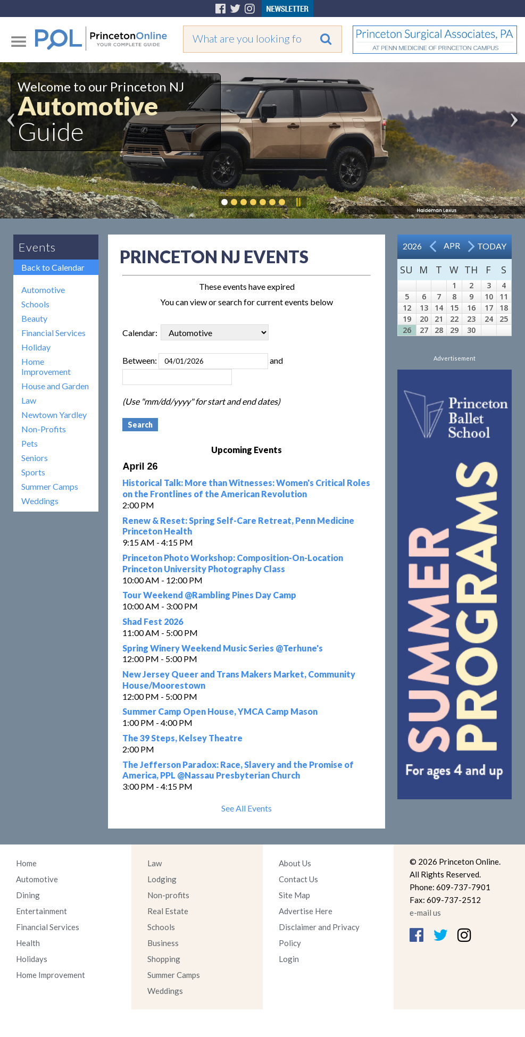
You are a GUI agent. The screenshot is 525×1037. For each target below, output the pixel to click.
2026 (412, 246)
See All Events (246, 808)
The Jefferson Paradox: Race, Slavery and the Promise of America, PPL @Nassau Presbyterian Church (238, 770)
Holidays (31, 959)
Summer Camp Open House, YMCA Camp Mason (220, 711)
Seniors (34, 458)
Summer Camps (49, 486)
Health (28, 943)
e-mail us (425, 912)
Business (163, 943)
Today (491, 246)
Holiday (36, 347)
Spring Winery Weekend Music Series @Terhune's (222, 648)
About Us (295, 863)
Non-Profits (43, 429)
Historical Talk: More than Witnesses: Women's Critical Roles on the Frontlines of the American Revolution (246, 488)
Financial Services (53, 333)
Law (28, 400)
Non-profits (168, 895)
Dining (28, 895)
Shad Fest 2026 (152, 621)
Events (37, 247)
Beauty (34, 318)
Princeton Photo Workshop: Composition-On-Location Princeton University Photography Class (232, 563)
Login (289, 959)
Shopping (163, 959)
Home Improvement (46, 366)
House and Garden (55, 386)
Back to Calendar (53, 267)
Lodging (162, 879)
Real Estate (167, 911)
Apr (452, 245)
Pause (298, 202)
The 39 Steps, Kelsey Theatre (182, 738)
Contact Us (298, 879)
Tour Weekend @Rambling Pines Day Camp (209, 595)
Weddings (40, 501)
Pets (29, 443)
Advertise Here (305, 911)
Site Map (294, 895)
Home (26, 863)
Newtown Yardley (54, 414)
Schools (35, 304)
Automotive (43, 290)
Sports (33, 472)
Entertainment (41, 911)
